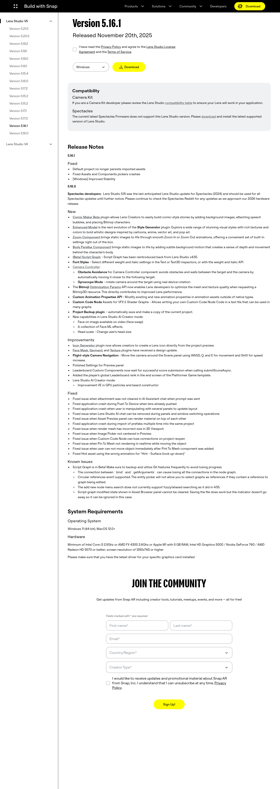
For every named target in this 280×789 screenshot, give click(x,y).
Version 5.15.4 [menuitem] (18, 73)
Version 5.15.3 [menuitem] (18, 96)
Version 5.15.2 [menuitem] (18, 103)
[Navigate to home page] (41, 6)
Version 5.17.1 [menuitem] (18, 111)
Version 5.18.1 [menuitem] (18, 66)
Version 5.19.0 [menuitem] (18, 59)
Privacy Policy (111, 47)
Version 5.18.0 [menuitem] (18, 81)
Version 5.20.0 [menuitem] (19, 36)
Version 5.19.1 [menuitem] (18, 51)
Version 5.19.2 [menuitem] (18, 44)
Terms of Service (119, 52)
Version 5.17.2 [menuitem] (18, 88)
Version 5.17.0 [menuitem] (18, 118)
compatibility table (178, 103)
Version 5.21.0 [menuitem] (18, 29)
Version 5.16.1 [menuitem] (18, 126)
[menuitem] (29, 21)
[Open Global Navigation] (15, 6)
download (208, 116)
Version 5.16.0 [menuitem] (18, 133)
